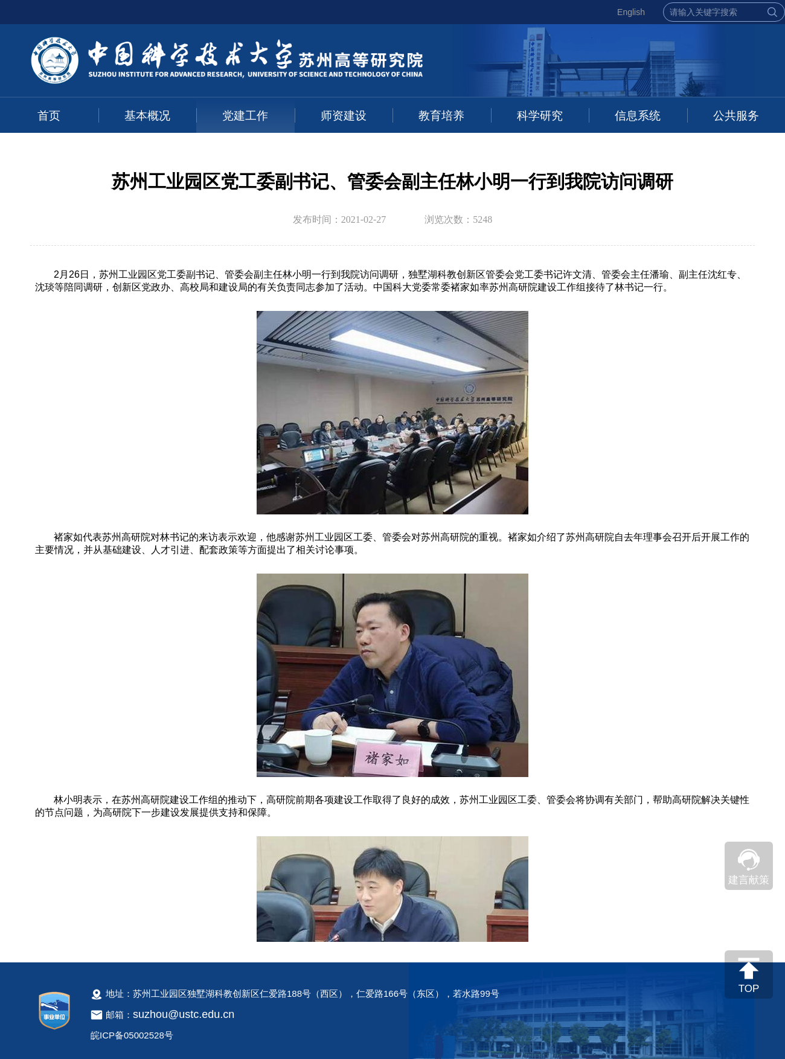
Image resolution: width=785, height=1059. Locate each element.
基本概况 (147, 115)
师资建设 (344, 115)
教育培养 (441, 115)
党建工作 (245, 115)
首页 (48, 115)
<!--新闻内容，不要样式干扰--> (392, 603)
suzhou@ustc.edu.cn (183, 1014)
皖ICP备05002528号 (132, 1035)
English (631, 12)
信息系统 (638, 115)
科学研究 (540, 115)
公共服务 (736, 115)
